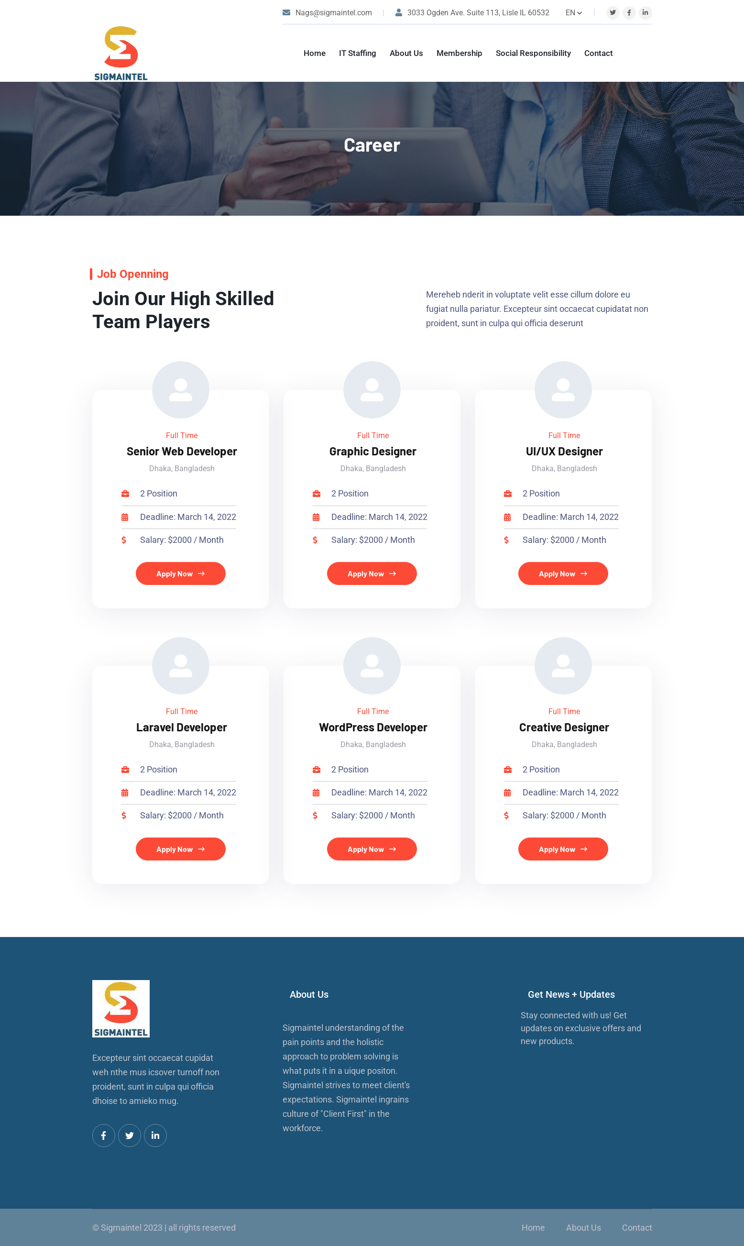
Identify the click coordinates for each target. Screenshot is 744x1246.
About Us (406, 53)
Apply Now (180, 573)
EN (574, 12)
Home (315, 53)
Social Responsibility (533, 53)
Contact (598, 53)
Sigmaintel (121, 1228)
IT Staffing (357, 53)
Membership (459, 53)
